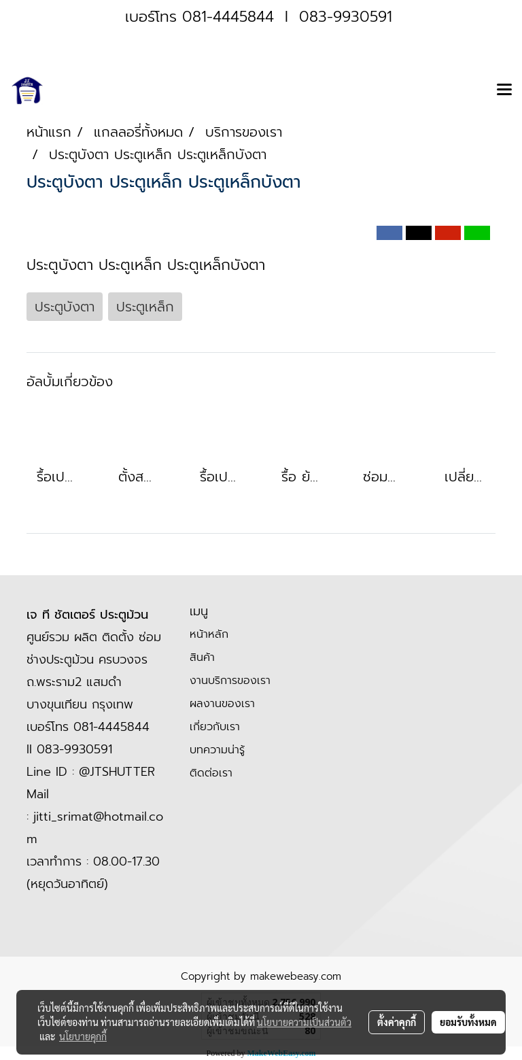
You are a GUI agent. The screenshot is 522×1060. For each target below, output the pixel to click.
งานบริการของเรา (230, 680)
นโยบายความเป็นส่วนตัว (304, 1022)
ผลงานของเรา (222, 704)
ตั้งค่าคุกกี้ (396, 1022)
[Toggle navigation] (504, 90)
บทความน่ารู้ (217, 750)
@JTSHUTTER (117, 771)
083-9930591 (345, 16)
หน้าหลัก (209, 634)
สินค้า (202, 657)
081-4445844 (228, 16)
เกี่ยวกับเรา (215, 727)
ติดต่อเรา (211, 773)
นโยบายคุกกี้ (83, 1036)
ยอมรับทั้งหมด (468, 1022)
